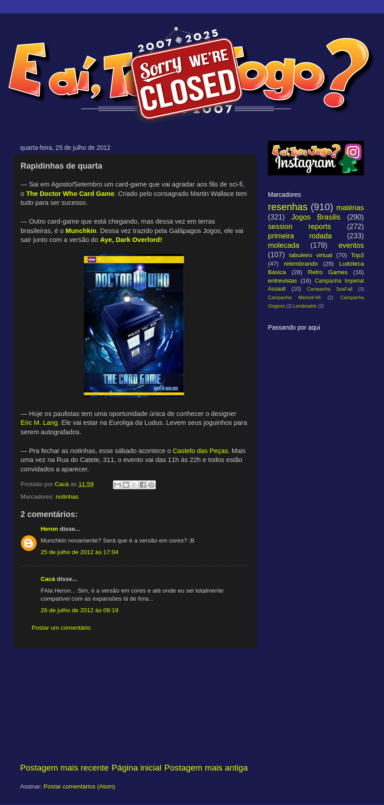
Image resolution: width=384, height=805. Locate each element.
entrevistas (282, 280)
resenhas (288, 206)
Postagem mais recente (64, 767)
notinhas (67, 496)
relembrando (301, 263)
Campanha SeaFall (329, 289)
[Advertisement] (134, 705)
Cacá (48, 579)
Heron (49, 528)
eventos (351, 245)
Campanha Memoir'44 (294, 297)
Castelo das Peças (200, 450)
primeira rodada (300, 236)
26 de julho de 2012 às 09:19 (79, 610)
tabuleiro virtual (310, 255)
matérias (350, 207)
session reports (299, 226)
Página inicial (136, 767)
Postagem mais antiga (206, 767)
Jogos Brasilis (315, 217)
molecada (283, 245)
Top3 (357, 255)
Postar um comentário (61, 627)
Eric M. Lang (39, 422)
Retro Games (327, 272)
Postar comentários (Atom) (80, 786)
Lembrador (305, 306)
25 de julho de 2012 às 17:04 (79, 552)
